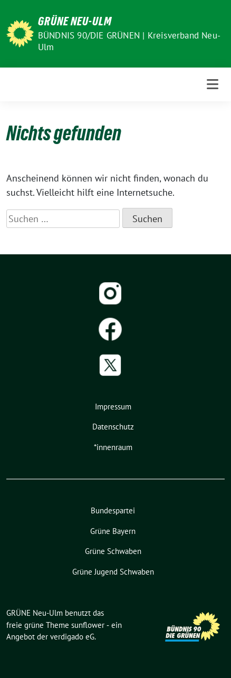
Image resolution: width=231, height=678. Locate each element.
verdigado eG (72, 637)
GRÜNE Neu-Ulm (75, 21)
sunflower (87, 625)
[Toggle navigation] (212, 84)
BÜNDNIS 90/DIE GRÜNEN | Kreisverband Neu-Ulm (129, 41)
